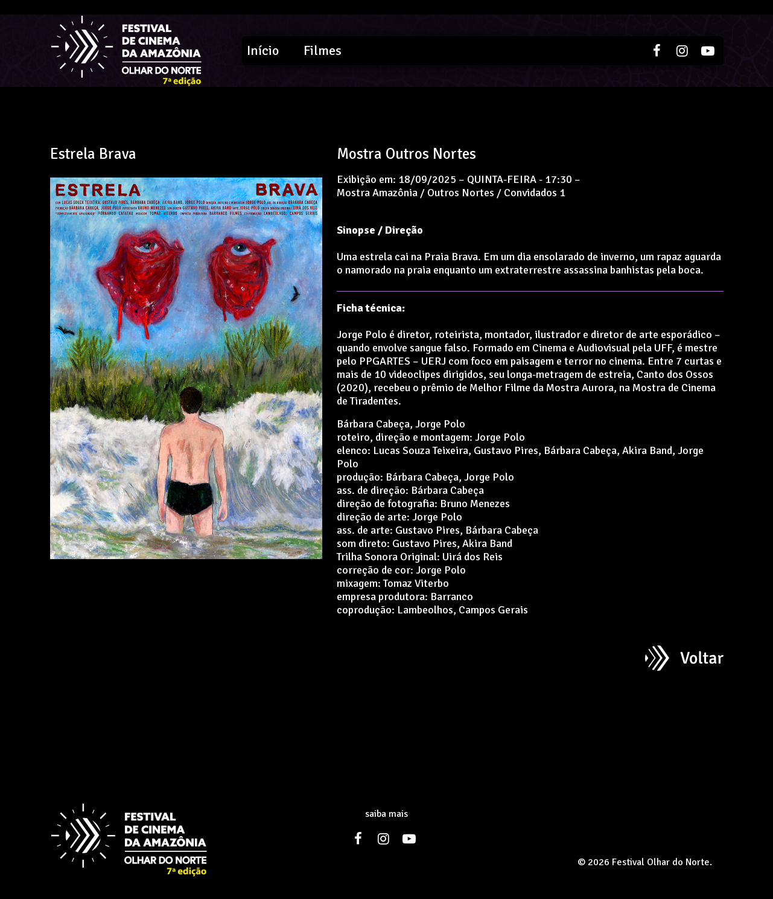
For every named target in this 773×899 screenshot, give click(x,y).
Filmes (323, 50)
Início (263, 50)
